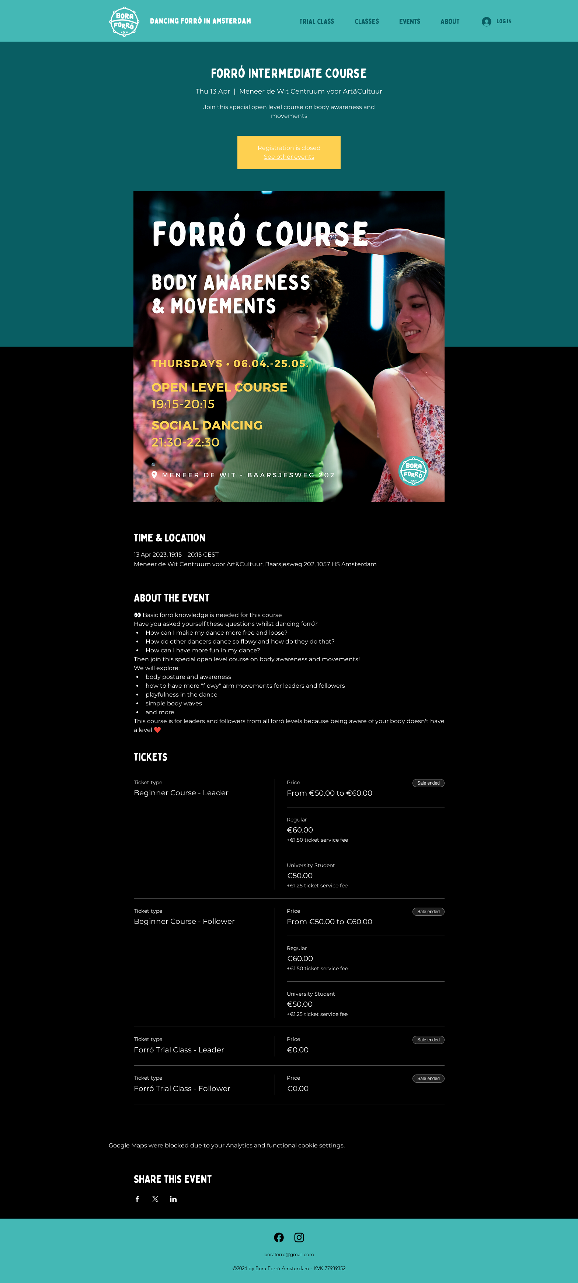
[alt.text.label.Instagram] (299, 1237)
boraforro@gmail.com (289, 1254)
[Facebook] (278, 1237)
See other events (289, 156)
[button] (366, 22)
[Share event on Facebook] (137, 1199)
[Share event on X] (155, 1199)
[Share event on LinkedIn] (173, 1199)
